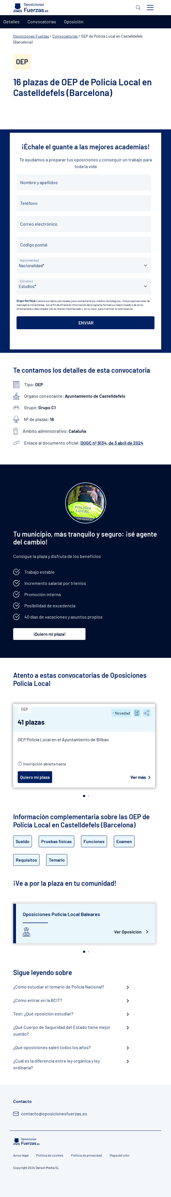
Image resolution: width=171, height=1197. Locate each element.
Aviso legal (21, 1155)
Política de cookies (49, 1155)
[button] (84, 796)
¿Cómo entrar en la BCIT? (37, 1000)
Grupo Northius (26, 301)
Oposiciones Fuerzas (31, 36)
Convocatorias (65, 36)
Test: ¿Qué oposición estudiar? (43, 1013)
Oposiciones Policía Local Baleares (61, 914)
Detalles (11, 21)
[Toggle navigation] (150, 7)
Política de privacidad (86, 1155)
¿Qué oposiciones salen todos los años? (52, 1047)
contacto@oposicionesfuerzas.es (54, 1113)
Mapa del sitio (120, 1155)
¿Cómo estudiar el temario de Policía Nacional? (58, 986)
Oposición (74, 21)
